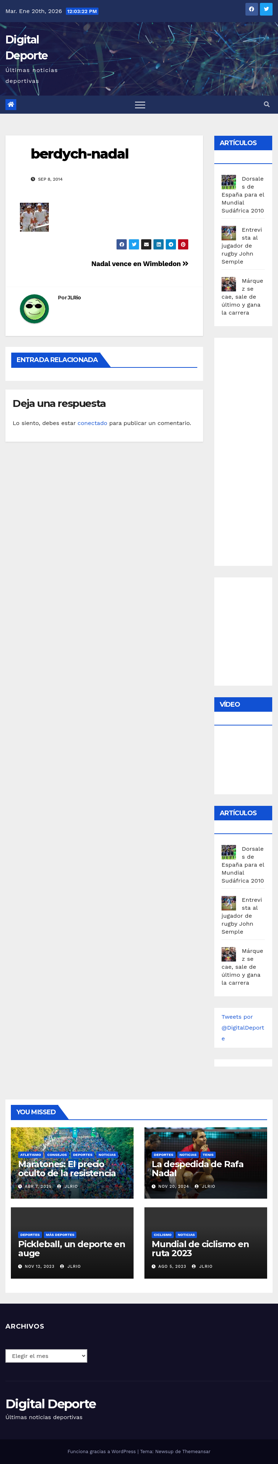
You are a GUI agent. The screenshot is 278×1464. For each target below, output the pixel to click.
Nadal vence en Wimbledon (140, 264)
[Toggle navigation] (140, 104)
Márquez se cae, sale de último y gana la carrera (242, 296)
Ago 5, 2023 (172, 1266)
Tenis (208, 1155)
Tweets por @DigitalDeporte (243, 1027)
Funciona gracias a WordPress (102, 1451)
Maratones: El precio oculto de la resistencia (67, 1168)
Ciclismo (163, 1235)
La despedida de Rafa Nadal (198, 1168)
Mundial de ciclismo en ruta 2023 (200, 1248)
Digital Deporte (50, 1404)
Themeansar (196, 1451)
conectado (92, 423)
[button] (267, 104)
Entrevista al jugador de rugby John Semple (242, 245)
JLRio (74, 297)
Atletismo (30, 1155)
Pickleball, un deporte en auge (71, 1248)
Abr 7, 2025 (38, 1186)
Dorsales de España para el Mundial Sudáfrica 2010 (243, 194)
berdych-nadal (80, 153)
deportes (83, 1155)
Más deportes (60, 1235)
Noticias (106, 1155)
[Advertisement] (250, 450)
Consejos (57, 1155)
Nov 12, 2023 (40, 1266)
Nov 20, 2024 (174, 1186)
